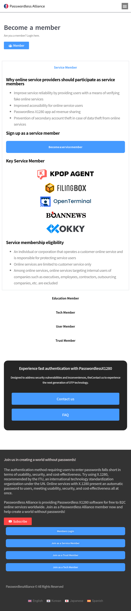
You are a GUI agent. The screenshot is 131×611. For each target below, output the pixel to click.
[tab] (65, 67)
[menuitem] (35, 601)
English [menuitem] (38, 601)
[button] (125, 6)
